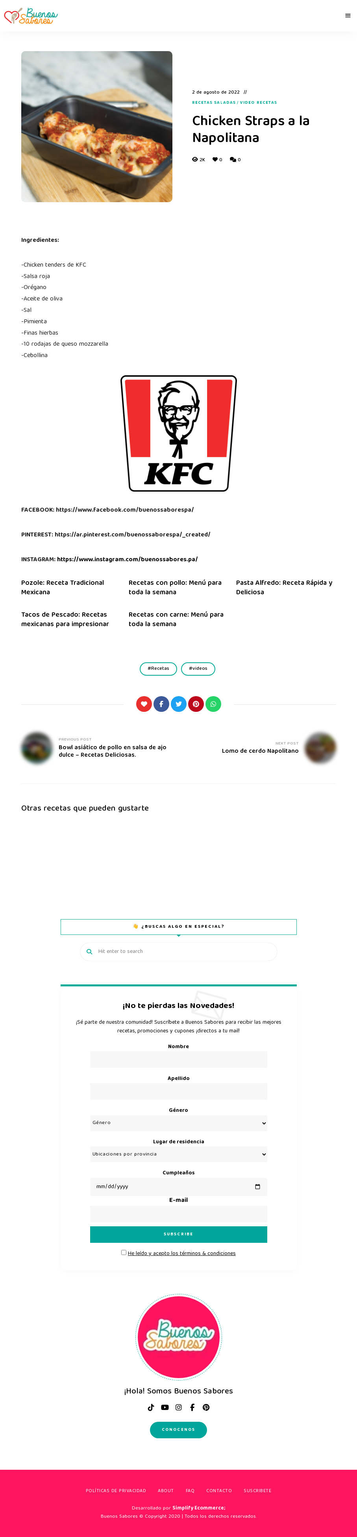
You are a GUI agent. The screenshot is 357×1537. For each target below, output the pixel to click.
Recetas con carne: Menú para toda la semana (176, 619)
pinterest (206, 1408)
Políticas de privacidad (116, 1491)
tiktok (151, 1408)
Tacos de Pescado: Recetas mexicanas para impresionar (65, 619)
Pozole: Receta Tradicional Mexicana (62, 588)
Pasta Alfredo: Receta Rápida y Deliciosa (284, 588)
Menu (348, 16)
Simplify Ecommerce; (198, 1508)
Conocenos (179, 1430)
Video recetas (258, 103)
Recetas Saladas (214, 103)
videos (199, 668)
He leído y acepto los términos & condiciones (182, 1254)
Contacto (219, 1491)
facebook (192, 1408)
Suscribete (257, 1491)
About (166, 1491)
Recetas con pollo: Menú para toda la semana (175, 588)
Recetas (160, 668)
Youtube (165, 1408)
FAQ (190, 1491)
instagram (179, 1408)
